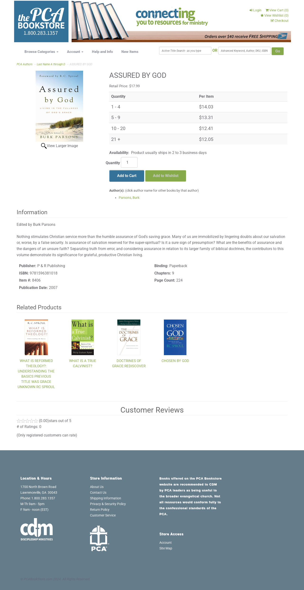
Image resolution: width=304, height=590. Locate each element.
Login (255, 10)
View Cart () (277, 10)
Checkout (280, 21)
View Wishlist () (275, 15)
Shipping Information (105, 498)
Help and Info (102, 52)
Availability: (119, 152)
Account (75, 52)
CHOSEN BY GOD (175, 361)
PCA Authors (25, 64)
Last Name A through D (51, 64)
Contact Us (98, 492)
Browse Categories (41, 52)
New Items (129, 52)
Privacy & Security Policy (108, 504)
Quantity (113, 163)
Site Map (165, 548)
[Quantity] (129, 162)
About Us (97, 487)
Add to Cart (126, 175)
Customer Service (103, 515)
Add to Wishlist (165, 175)
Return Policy (99, 509)
